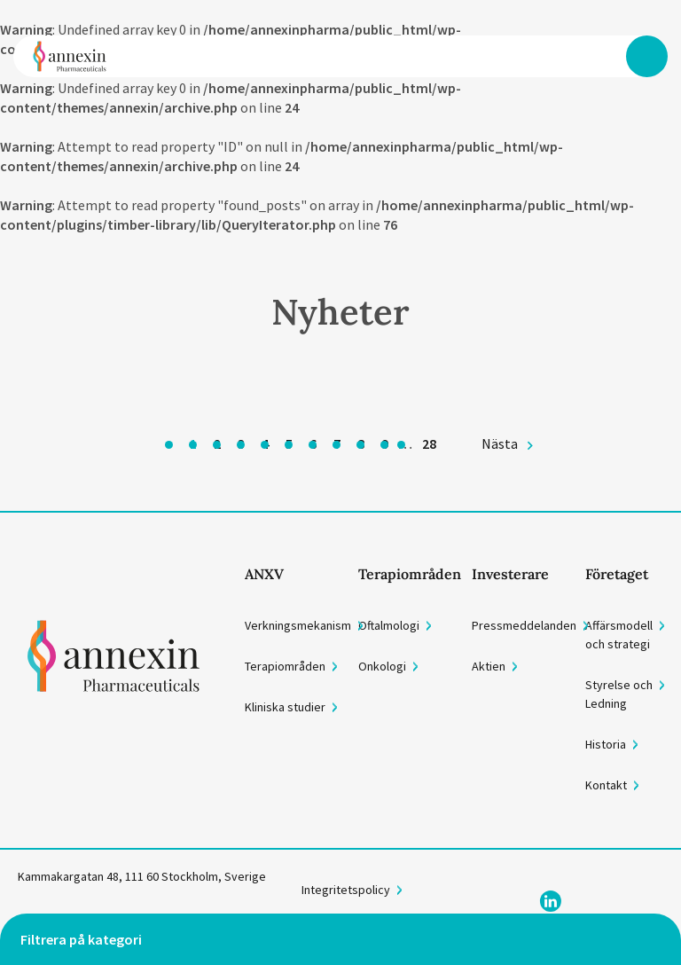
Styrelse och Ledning (619, 694)
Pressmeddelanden (524, 625)
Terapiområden (285, 666)
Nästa (499, 443)
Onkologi (382, 666)
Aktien (488, 666)
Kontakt (606, 785)
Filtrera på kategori (81, 939)
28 (429, 443)
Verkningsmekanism (298, 625)
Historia (605, 744)
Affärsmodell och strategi (619, 634)
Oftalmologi (388, 625)
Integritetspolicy (345, 890)
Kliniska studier (285, 707)
